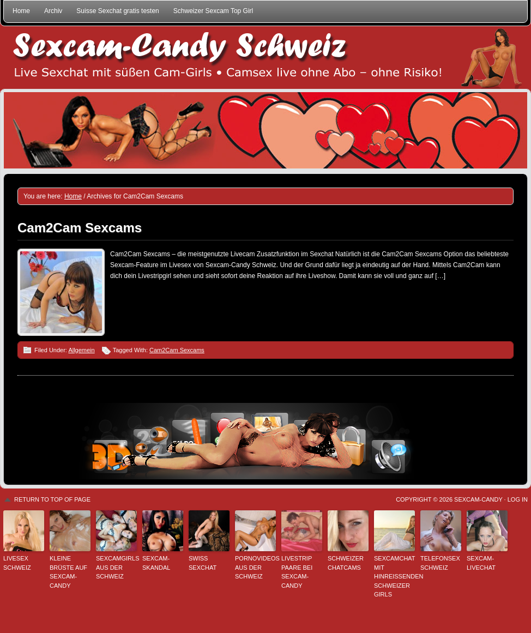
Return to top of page (52, 499)
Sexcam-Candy (478, 499)
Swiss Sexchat (202, 563)
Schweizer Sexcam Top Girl (213, 11)
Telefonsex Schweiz (440, 563)
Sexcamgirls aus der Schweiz (116, 567)
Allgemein (81, 350)
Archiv (53, 11)
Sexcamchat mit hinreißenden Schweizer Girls (394, 576)
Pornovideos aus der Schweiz (255, 567)
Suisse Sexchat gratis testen (117, 11)
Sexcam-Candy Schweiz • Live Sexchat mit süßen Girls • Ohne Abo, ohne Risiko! (265, 57)
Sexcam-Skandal (156, 563)
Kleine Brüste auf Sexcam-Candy (68, 572)
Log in (518, 499)
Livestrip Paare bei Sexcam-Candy (296, 572)
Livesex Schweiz (17, 563)
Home (21, 11)
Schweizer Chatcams (346, 563)
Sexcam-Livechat (481, 563)
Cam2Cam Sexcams (79, 227)
